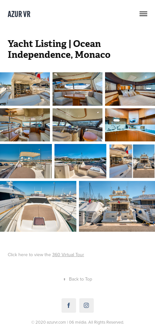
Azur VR (19, 13)
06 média (77, 322)
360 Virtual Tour (68, 254)
